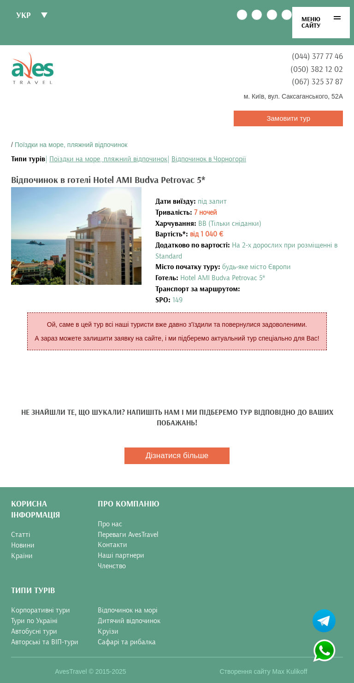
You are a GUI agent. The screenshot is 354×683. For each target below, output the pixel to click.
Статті (20, 534)
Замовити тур (288, 118)
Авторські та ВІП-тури (44, 642)
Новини (23, 545)
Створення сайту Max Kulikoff (263, 671)
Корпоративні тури (40, 610)
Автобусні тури (34, 631)
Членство (112, 566)
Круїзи (108, 631)
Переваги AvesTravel (128, 534)
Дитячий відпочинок (129, 620)
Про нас (110, 524)
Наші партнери (121, 555)
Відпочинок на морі (128, 610)
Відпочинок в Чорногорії (208, 159)
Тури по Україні (34, 620)
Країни (22, 555)
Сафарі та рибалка (127, 642)
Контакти (112, 544)
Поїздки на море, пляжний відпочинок (71, 144)
